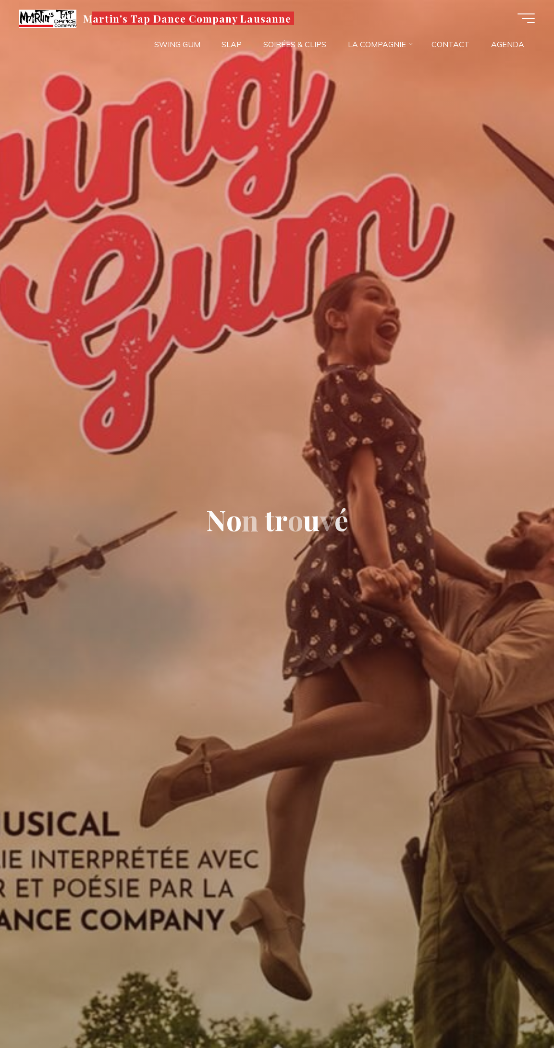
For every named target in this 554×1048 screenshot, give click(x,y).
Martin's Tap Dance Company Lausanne (187, 18)
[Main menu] (526, 18)
